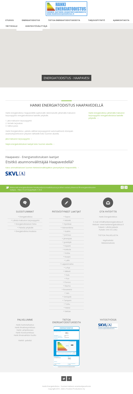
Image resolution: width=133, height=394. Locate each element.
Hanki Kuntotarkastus (25, 325)
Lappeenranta (67, 264)
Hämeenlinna (67, 227)
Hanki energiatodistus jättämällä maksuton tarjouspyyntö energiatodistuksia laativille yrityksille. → (106, 115)
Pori (67, 278)
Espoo (67, 216)
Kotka (67, 253)
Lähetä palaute (111, 227)
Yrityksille (10, 26)
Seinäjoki (67, 297)
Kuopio (68, 256)
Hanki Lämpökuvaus (25, 330)
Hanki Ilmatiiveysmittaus (25, 327)
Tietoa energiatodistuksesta (62, 20)
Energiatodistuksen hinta (26, 224)
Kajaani (67, 246)
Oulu (67, 275)
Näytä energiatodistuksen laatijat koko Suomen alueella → (30, 144)
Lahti (67, 260)
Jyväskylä (67, 242)
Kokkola (67, 249)
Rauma (68, 286)
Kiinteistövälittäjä (35, 26)
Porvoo (67, 282)
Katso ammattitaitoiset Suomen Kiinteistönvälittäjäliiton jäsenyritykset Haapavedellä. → (42, 167)
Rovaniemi (67, 289)
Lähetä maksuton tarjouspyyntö (25, 220)
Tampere (67, 300)
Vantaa (68, 311)
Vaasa (67, 307)
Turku (67, 304)
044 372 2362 (111, 229)
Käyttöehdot (108, 240)
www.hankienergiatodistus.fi (112, 224)
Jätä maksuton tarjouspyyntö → (18, 139)
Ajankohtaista (119, 20)
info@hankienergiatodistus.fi (111, 222)
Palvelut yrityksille (26, 227)
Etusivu (8, 20)
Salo (67, 293)
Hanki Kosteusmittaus (25, 332)
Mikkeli (67, 271)
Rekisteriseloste (108, 243)
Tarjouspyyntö (95, 20)
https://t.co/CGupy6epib (27, 190)
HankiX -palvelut (25, 340)
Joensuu (67, 235)
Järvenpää (67, 238)
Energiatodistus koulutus (26, 231)
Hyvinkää (67, 224)
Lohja (67, 267)
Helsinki (67, 220)
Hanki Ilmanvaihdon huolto (25, 335)
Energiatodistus (29, 20)
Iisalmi (67, 231)
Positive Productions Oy (75, 389)
